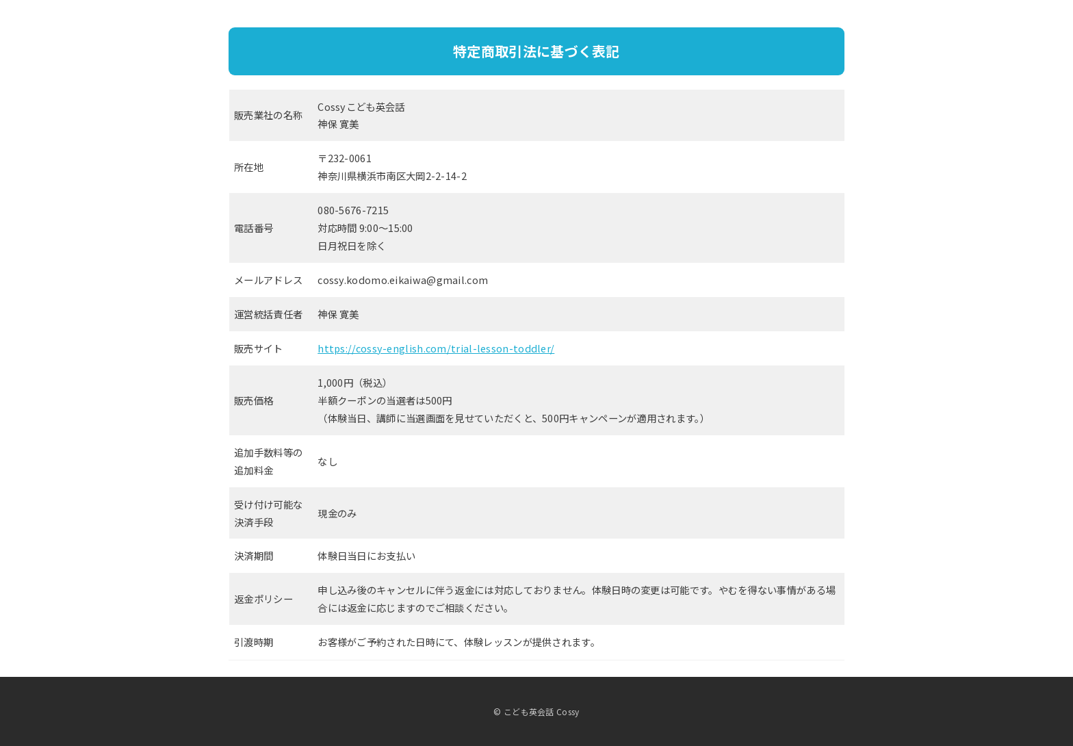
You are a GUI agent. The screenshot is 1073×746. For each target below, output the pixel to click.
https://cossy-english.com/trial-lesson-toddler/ (436, 348)
